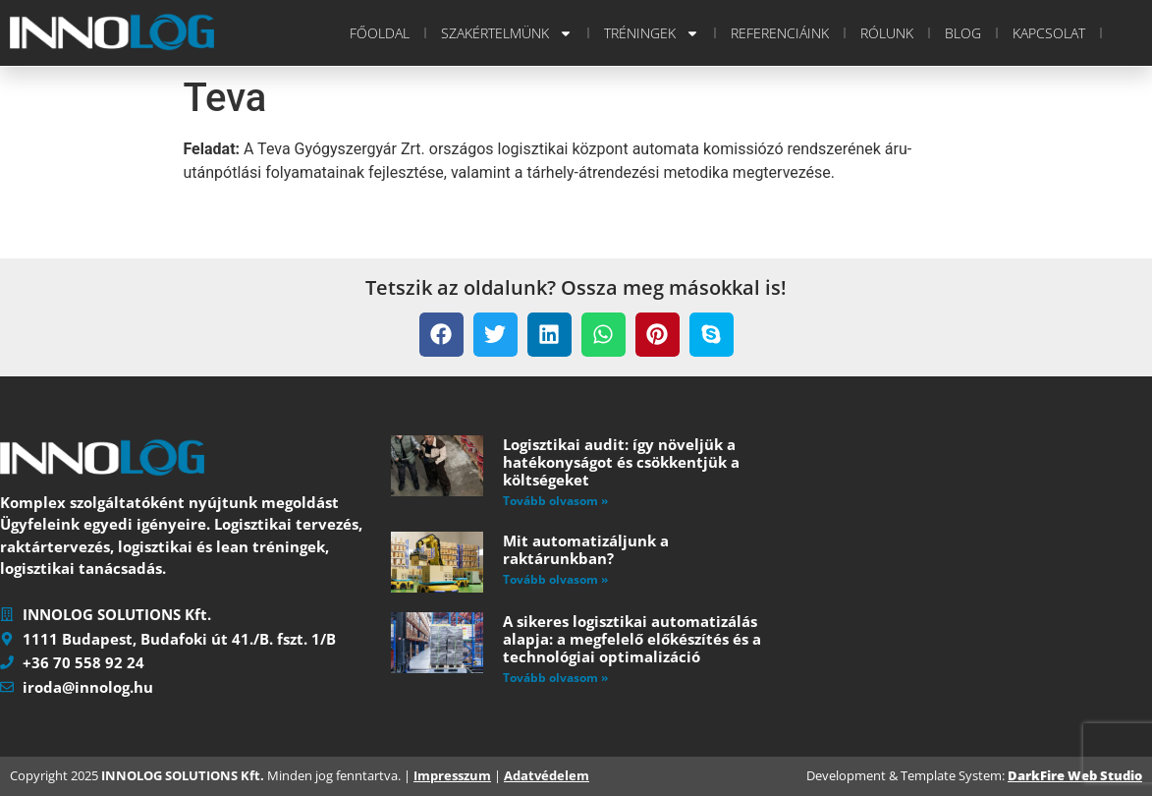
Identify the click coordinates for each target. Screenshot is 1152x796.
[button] (441, 335)
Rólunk (886, 33)
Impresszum (452, 775)
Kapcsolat (1049, 33)
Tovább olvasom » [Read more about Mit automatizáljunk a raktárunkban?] (555, 579)
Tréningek (651, 33)
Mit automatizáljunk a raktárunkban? (586, 549)
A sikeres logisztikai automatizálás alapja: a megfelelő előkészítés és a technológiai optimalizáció (632, 638)
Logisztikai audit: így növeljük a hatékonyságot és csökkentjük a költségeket (621, 461)
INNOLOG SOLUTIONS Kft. (182, 775)
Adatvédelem (546, 775)
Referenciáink (780, 33)
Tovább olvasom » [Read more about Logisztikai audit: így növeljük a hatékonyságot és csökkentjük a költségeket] (555, 500)
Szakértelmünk (507, 33)
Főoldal (380, 33)
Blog (963, 33)
